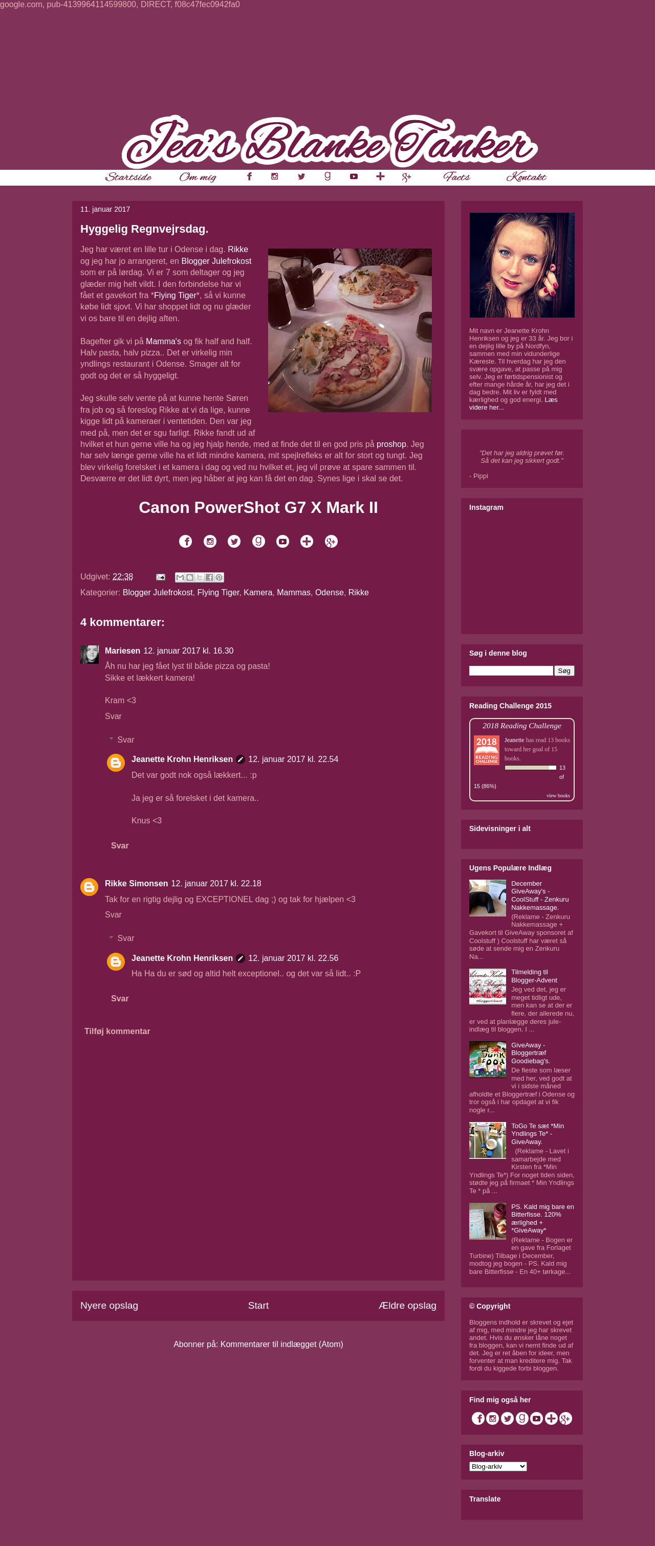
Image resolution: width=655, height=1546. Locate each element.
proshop (391, 444)
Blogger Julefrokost (216, 261)
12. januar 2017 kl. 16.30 (188, 650)
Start (258, 1305)
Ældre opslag (407, 1305)
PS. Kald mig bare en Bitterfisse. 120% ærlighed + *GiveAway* (542, 1219)
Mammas (294, 592)
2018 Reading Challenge (522, 725)
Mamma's (163, 341)
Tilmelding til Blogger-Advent (534, 976)
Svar (113, 716)
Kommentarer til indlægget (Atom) (282, 1344)
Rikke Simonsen (136, 883)
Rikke (238, 249)
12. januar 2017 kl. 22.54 (293, 759)
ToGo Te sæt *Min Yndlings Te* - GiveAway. (537, 1134)
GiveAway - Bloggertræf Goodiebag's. (530, 1053)
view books (558, 795)
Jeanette (515, 740)
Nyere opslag (109, 1305)
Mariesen (122, 650)
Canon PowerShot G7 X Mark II (258, 507)
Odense (329, 592)
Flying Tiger (175, 295)
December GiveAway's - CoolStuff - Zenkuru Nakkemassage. (540, 895)
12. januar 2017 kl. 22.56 (293, 958)
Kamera (258, 592)
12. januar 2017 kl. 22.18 (216, 883)
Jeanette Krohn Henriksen (182, 759)
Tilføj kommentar (117, 1031)
